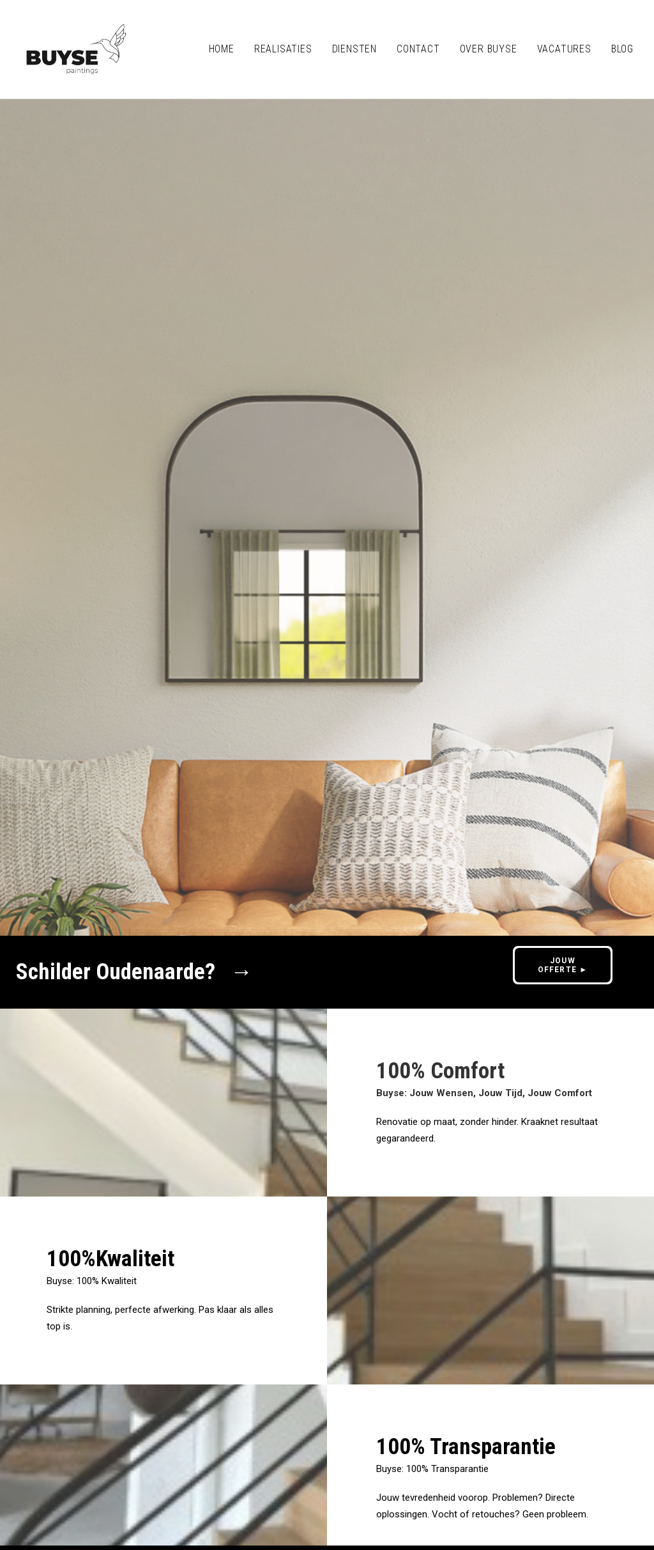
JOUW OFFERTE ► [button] (563, 376)
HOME (221, 49)
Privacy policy (85, 1474)
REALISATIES (283, 49)
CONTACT (418, 49)
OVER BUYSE (488, 49)
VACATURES (564, 49)
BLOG (622, 49)
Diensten (354, 49)
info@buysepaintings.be (115, 1445)
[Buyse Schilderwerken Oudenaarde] (76, 49)
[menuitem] (226, 49)
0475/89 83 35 (218, 1445)
